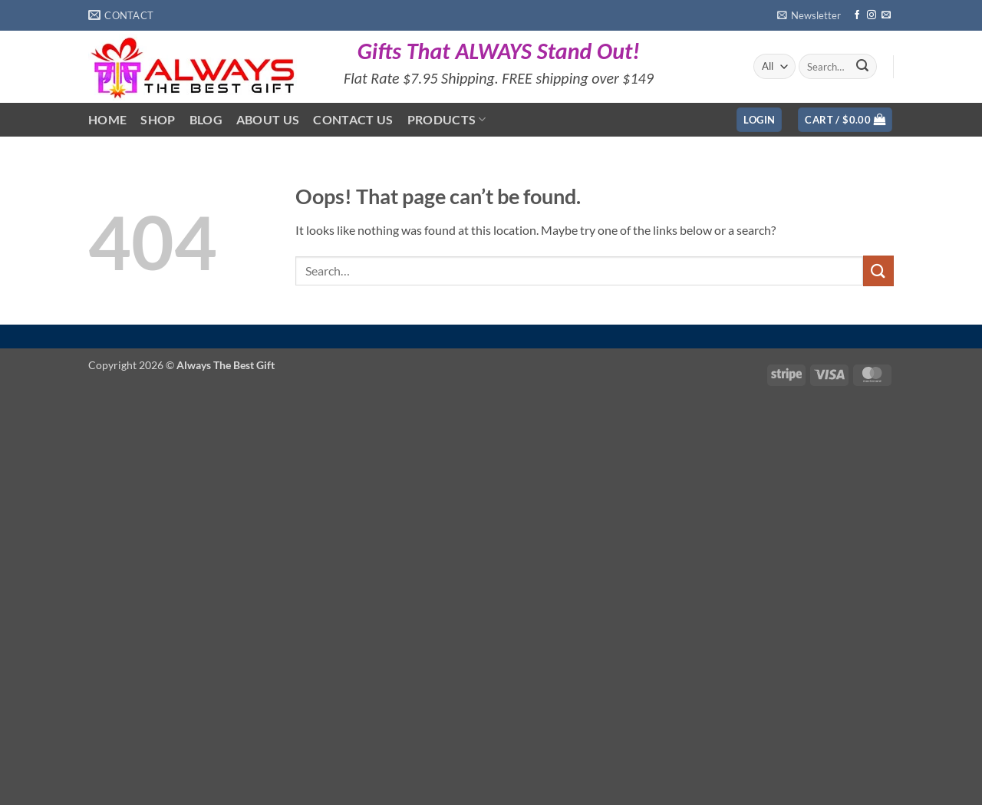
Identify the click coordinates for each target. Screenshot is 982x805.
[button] (809, 15)
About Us (268, 119)
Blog (205, 119)
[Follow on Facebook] (857, 15)
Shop (157, 119)
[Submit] (862, 67)
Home (107, 119)
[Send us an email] (886, 15)
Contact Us (353, 119)
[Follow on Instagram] (871, 15)
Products (446, 119)
